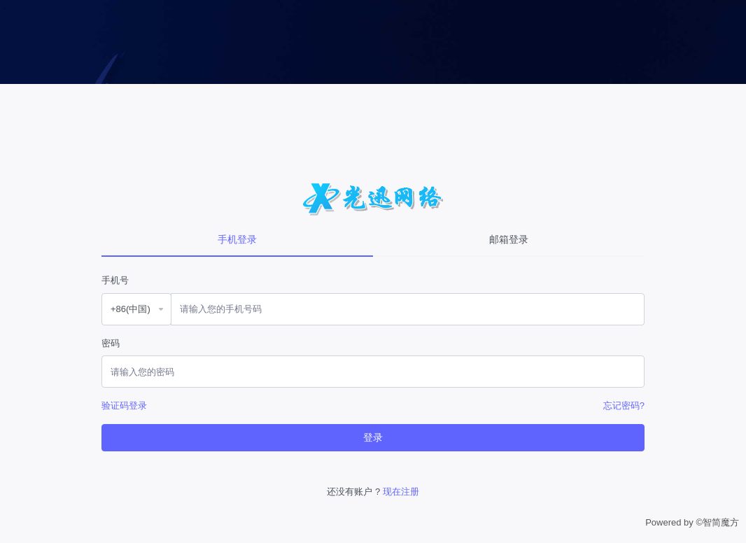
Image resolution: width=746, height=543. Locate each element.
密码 (110, 343)
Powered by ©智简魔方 (692, 522)
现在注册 (401, 491)
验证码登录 (124, 405)
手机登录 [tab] (237, 239)
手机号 (115, 280)
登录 (373, 437)
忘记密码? (624, 405)
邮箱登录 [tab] (508, 239)
